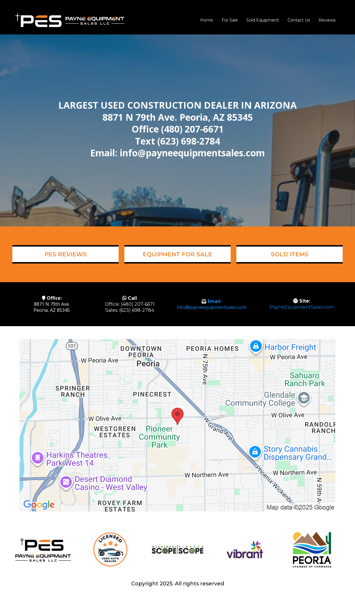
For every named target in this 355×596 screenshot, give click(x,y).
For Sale (230, 20)
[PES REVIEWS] (65, 254)
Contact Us (299, 20)
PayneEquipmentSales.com (301, 307)
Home (206, 20)
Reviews (327, 20)
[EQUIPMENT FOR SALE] (177, 254)
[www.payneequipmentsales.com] (69, 19)
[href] (177, 425)
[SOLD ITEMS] (289, 254)
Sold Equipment (262, 20)
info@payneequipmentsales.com (211, 307)
